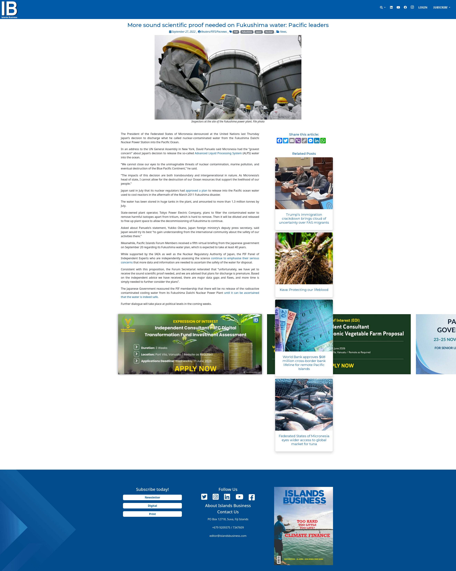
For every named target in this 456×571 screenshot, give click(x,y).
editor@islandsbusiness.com (228, 536)
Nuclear (269, 32)
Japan (258, 32)
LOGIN (422, 7)
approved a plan (196, 190)
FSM (236, 32)
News (283, 32)
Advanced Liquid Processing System (218, 153)
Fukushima (247, 32)
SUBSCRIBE (440, 7)
